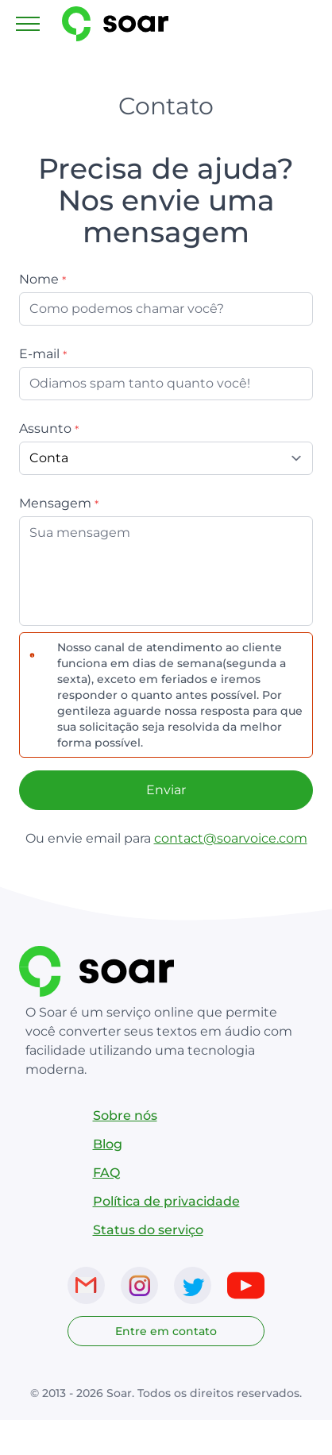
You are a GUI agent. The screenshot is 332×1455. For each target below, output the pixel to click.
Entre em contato (166, 1331)
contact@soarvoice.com (230, 838)
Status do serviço (148, 1229)
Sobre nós (125, 1115)
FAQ (106, 1172)
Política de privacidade (166, 1201)
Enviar (166, 789)
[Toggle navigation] (28, 24)
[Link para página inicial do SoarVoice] (127, 23)
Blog (107, 1144)
